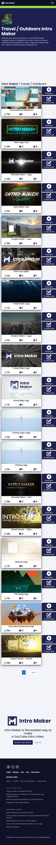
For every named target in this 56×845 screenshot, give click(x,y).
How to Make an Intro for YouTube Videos (21, 821)
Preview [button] (50, 91)
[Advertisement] (28, 65)
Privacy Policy (42, 781)
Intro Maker (9, 84)
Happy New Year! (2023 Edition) (17, 802)
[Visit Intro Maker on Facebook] (13, 768)
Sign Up (38, 742)
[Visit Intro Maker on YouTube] (8, 768)
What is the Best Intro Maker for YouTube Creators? (24, 799)
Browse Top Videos (23, 742)
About (8, 781)
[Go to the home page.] (8, 2)
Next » (34, 672)
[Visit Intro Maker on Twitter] (17, 768)
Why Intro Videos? (12, 827)
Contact (16, 781)
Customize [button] (50, 100)
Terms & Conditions (28, 781)
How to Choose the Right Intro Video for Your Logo (24, 824)
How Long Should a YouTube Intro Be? (20, 813)
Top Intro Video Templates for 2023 (19, 791)
